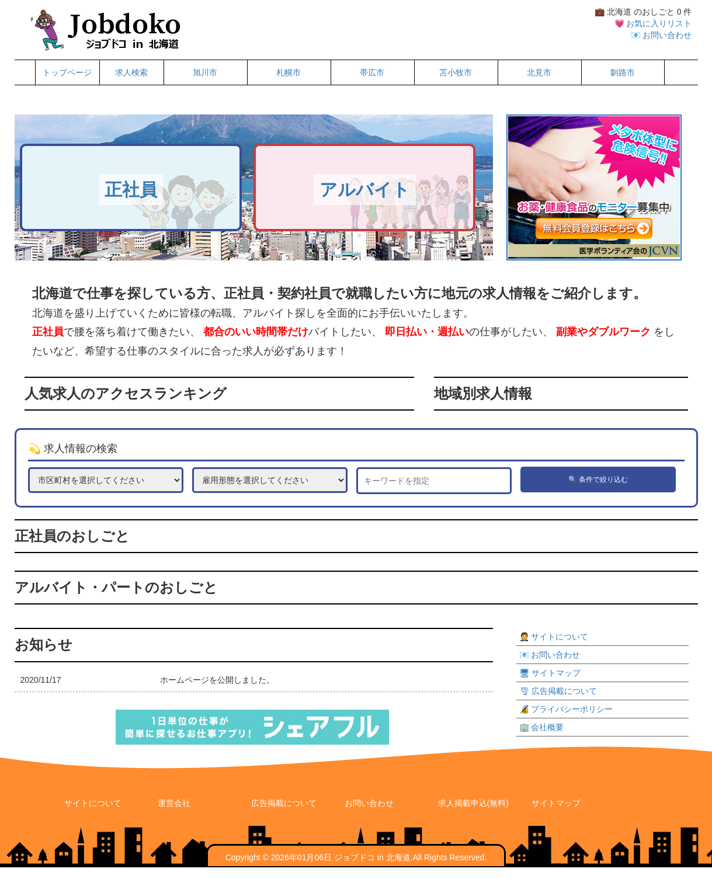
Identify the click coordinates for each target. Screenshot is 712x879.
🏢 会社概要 (541, 727)
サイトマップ (556, 803)
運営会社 (174, 803)
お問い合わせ (369, 803)
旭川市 (205, 72)
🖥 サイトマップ (550, 673)
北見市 (539, 72)
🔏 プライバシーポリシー (566, 709)
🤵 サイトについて (554, 636)
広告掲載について (284, 803)
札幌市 (288, 72)
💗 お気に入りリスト (653, 23)
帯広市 (372, 72)
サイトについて (92, 803)
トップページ (67, 72)
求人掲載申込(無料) (473, 803)
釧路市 (622, 72)
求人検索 (131, 72)
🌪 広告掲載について (558, 691)
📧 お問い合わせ (661, 35)
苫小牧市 (455, 72)
